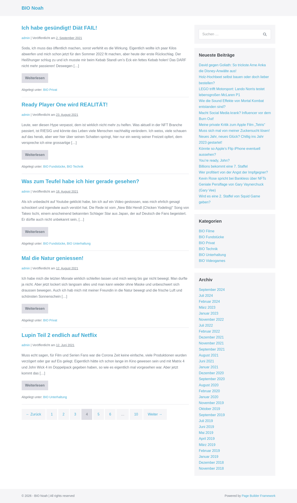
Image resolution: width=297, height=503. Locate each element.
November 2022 (211, 319)
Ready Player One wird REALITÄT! (65, 104)
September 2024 (212, 290)
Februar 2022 (209, 331)
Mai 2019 (206, 433)
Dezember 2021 (211, 337)
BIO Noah (33, 8)
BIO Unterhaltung (79, 243)
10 (136, 414)
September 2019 (212, 415)
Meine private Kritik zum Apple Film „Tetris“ (232, 125)
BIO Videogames (212, 261)
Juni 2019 (206, 427)
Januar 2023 (208, 313)
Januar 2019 (208, 456)
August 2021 (208, 355)
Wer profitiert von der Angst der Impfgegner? (233, 172)
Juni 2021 (206, 361)
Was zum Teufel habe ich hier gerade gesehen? (80, 181)
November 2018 (211, 468)
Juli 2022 (206, 325)
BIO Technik (75, 166)
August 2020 (208, 385)
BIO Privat (50, 89)
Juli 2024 (206, 295)
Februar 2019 (209, 451)
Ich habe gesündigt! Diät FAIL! (59, 28)
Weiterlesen (36, 79)
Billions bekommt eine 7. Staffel (223, 166)
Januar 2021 (208, 367)
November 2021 (211, 343)
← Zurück (33, 414)
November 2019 (211, 403)
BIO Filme (206, 231)
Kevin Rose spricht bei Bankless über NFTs (232, 178)
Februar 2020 (209, 391)
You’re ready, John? (214, 160)
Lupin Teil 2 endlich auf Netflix (59, 335)
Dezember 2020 (211, 373)
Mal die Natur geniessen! (53, 258)
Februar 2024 (209, 301)
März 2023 (207, 307)
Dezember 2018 (211, 462)
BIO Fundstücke (54, 166)
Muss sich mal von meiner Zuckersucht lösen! (234, 130)
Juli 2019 (206, 421)
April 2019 (206, 438)
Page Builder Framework (258, 496)
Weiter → (155, 414)
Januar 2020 (208, 397)
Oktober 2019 (209, 409)
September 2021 (212, 349)
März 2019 (207, 445)
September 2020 (212, 379)
